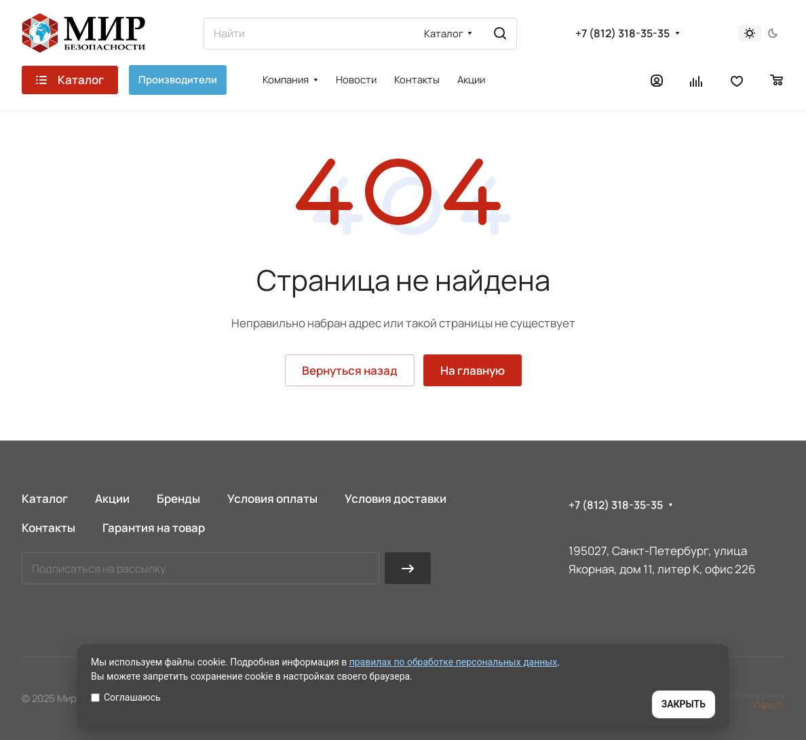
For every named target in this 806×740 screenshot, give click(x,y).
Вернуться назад (350, 370)
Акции (112, 498)
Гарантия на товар (153, 527)
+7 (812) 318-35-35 (622, 33)
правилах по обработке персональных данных (453, 662)
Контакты (48, 527)
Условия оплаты (272, 498)
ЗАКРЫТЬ (683, 704)
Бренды (178, 498)
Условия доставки (395, 498)
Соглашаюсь (126, 697)
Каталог (45, 498)
